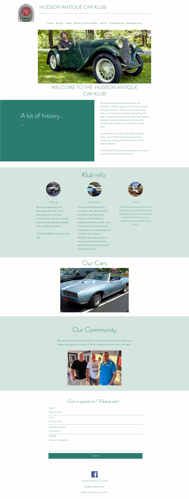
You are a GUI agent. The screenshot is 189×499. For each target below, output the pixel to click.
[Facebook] (94, 474)
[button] (94, 290)
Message (52, 436)
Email (51, 417)
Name (51, 408)
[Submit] (95, 456)
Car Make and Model (57, 427)
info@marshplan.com (94, 486)
